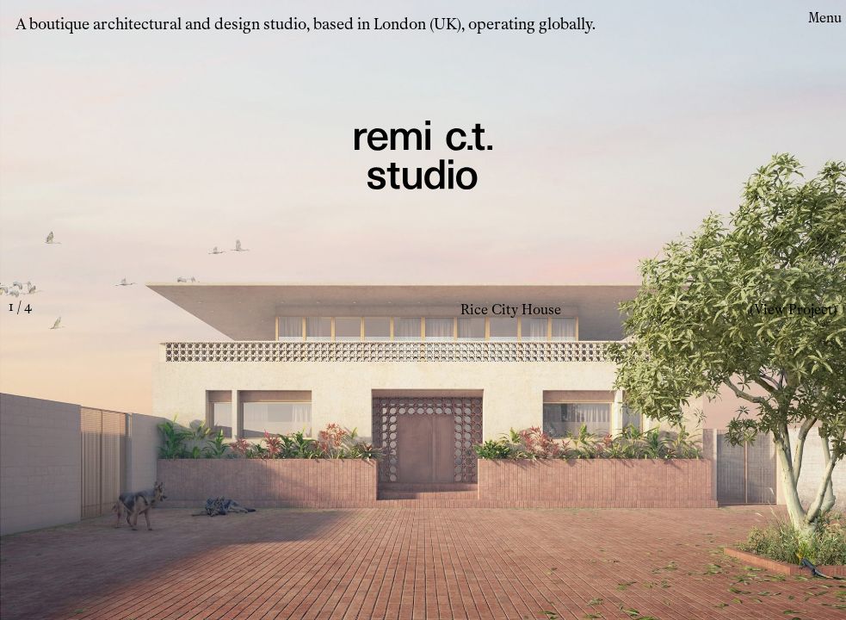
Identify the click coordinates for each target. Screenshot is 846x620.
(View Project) (793, 309)
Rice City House (510, 309)
